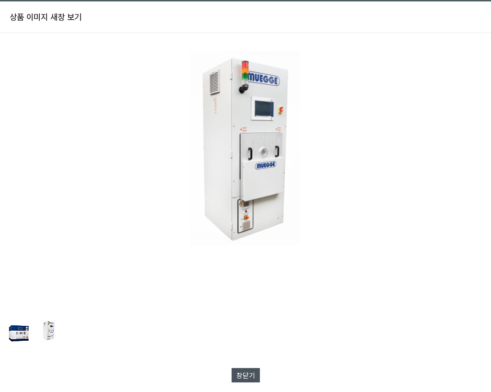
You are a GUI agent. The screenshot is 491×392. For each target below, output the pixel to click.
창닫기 (245, 375)
